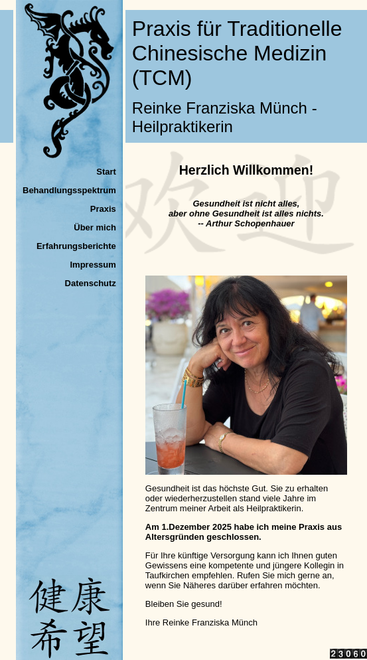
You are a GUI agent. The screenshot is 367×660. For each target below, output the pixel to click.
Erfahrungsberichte (76, 246)
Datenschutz (90, 283)
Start (106, 172)
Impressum (92, 265)
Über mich (95, 227)
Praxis (103, 209)
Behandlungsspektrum (69, 190)
